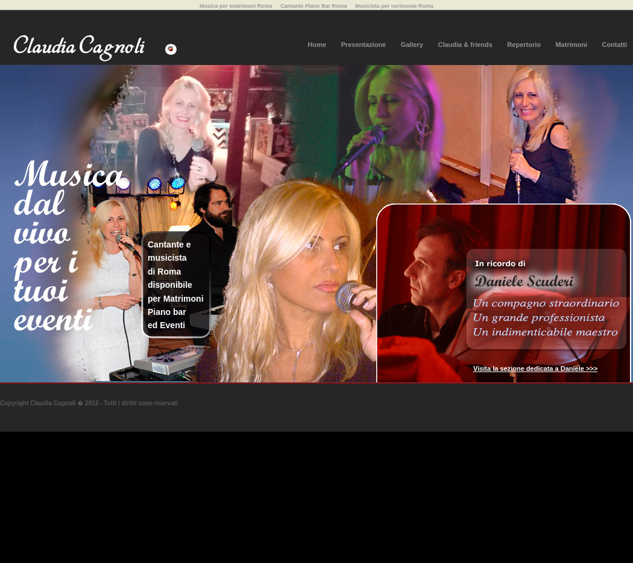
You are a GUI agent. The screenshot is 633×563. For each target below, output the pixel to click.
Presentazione (363, 44)
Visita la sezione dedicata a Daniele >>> (535, 368)
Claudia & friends (465, 44)
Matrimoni (571, 44)
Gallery (412, 44)
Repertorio (524, 44)
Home (317, 44)
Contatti (614, 44)
